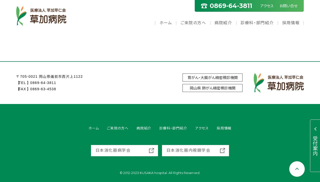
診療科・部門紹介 (257, 22)
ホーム (166, 22)
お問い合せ (289, 6)
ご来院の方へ (193, 22)
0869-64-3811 (43, 83)
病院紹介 (223, 22)
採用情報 (291, 22)
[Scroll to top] (297, 169)
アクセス (267, 6)
